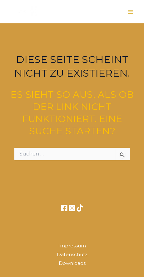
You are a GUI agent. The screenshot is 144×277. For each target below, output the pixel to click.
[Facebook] (64, 208)
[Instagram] (72, 208)
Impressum (72, 246)
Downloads (72, 263)
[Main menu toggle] (131, 12)
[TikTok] (79, 208)
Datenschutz (72, 254)
